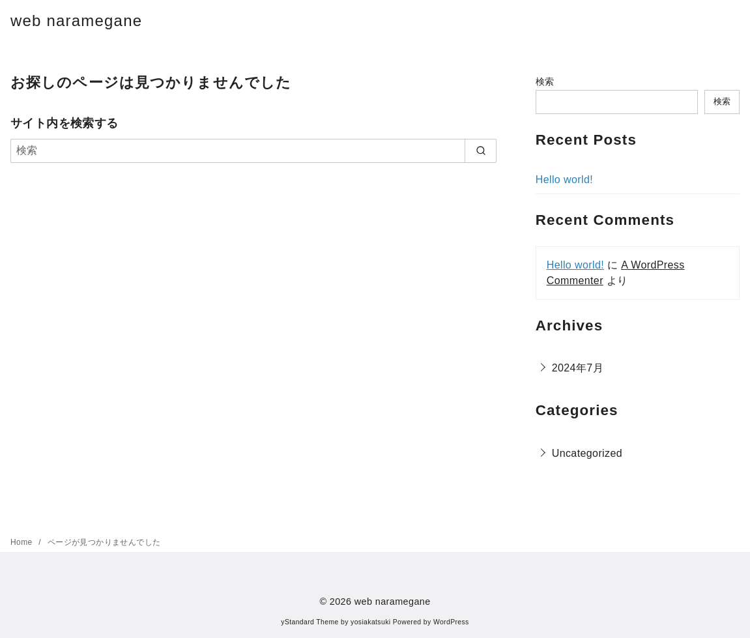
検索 (545, 81)
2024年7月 (577, 367)
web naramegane (76, 20)
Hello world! (564, 179)
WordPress (451, 622)
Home (22, 542)
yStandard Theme (309, 622)
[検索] (253, 150)
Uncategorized (587, 453)
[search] (481, 150)
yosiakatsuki (370, 622)
